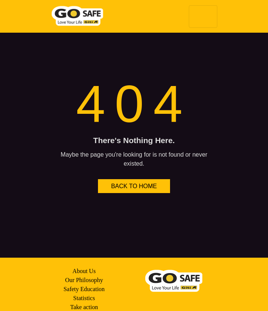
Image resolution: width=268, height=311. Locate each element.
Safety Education (84, 289)
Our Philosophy (84, 280)
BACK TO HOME (134, 186)
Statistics (84, 298)
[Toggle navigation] (203, 16)
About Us (84, 271)
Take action (84, 307)
